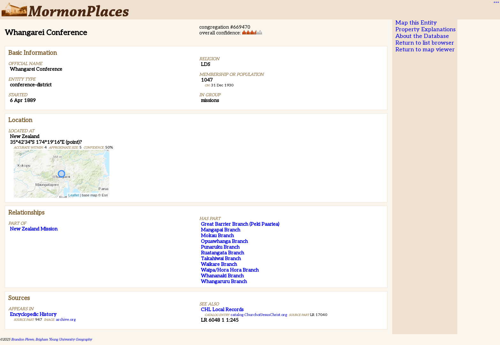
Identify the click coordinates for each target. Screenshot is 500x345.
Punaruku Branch (220, 247)
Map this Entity (416, 22)
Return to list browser (424, 43)
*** (495, 3)
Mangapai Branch (220, 230)
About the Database (422, 36)
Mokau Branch (217, 236)
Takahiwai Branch (221, 258)
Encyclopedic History (33, 314)
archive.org (66, 319)
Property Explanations (425, 29)
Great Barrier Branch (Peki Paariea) (240, 224)
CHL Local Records (222, 309)
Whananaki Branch (222, 276)
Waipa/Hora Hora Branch (230, 270)
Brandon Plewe (22, 339)
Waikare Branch (219, 264)
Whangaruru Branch (224, 281)
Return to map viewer (425, 49)
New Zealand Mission (33, 229)
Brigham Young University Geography (63, 339)
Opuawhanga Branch (224, 241)
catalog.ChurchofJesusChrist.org (259, 314)
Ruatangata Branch (222, 253)
